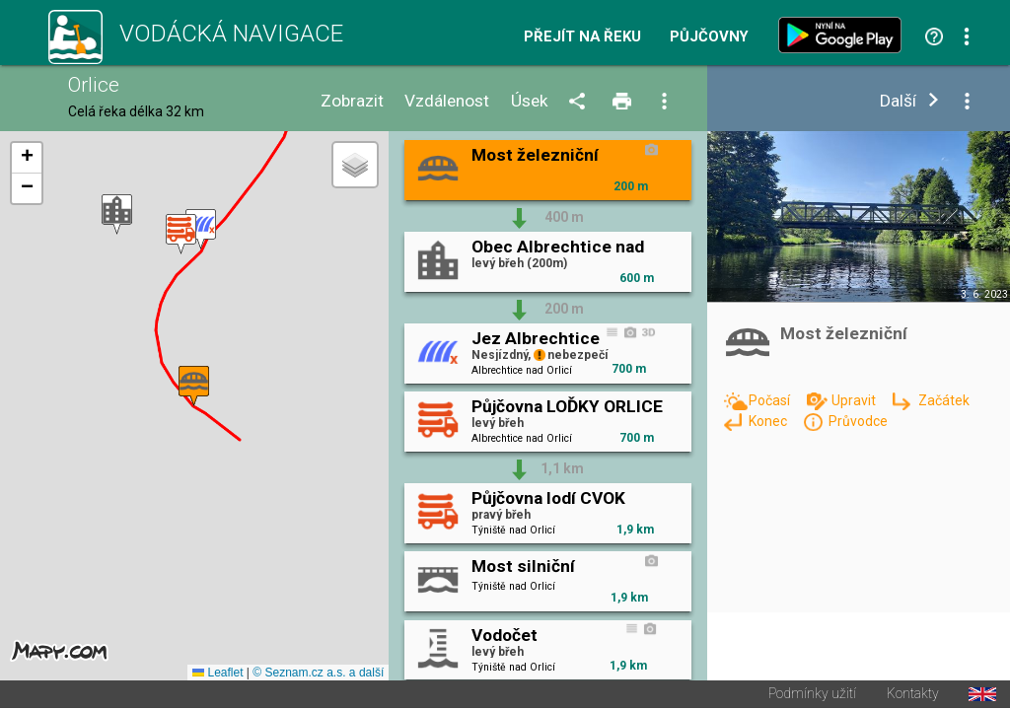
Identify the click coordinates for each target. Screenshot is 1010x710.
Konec (769, 421)
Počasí (771, 400)
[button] (117, 215)
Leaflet (217, 674)
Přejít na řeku (582, 37)
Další (898, 101)
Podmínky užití (812, 696)
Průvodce (858, 421)
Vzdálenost (446, 101)
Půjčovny (709, 37)
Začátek (944, 400)
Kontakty (913, 696)
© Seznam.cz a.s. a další (318, 674)
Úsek (529, 101)
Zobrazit (352, 101)
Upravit (855, 400)
